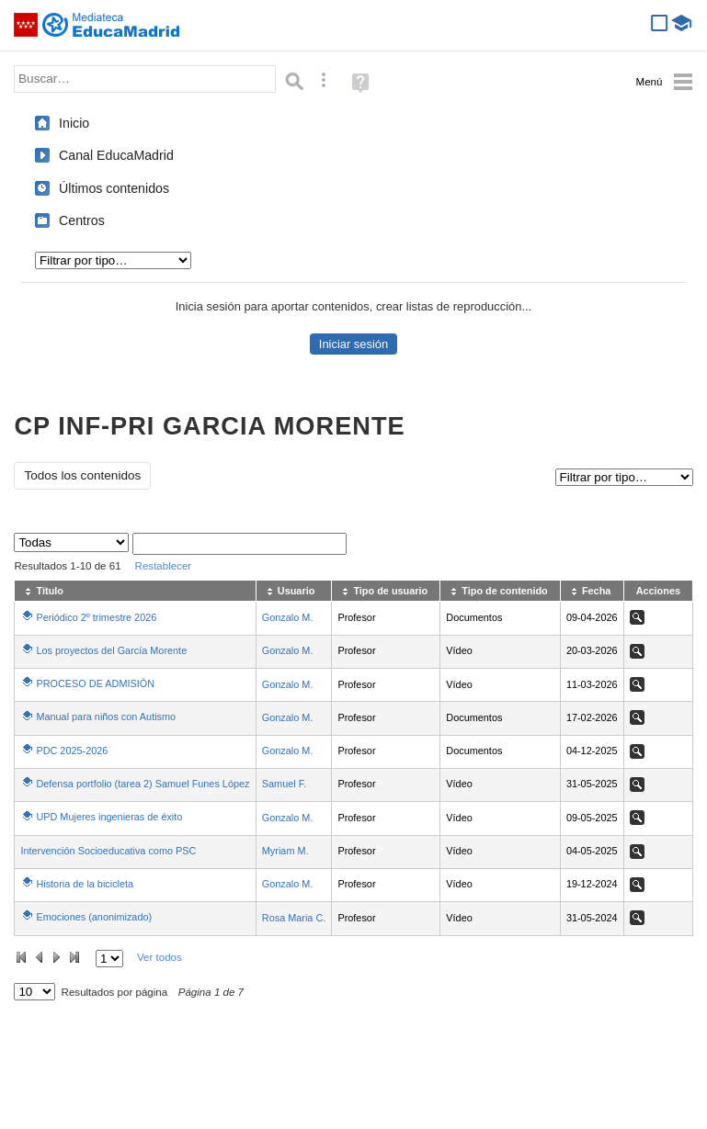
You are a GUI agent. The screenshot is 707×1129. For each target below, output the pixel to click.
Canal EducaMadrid (116, 155)
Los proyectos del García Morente (111, 650)
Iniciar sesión (353, 344)
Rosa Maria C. (294, 917)
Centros (82, 220)
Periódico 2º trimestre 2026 (96, 617)
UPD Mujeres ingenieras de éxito (109, 816)
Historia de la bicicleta (84, 883)
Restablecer (163, 565)
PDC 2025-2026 (72, 750)
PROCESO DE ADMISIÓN (95, 683)
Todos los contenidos (82, 475)
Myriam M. (285, 850)
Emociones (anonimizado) (94, 916)
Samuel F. (284, 783)
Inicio (74, 123)
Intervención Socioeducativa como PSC (108, 850)
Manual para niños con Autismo (106, 716)
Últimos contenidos (114, 188)
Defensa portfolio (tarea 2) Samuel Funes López (142, 783)
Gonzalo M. (288, 617)
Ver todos (159, 957)
